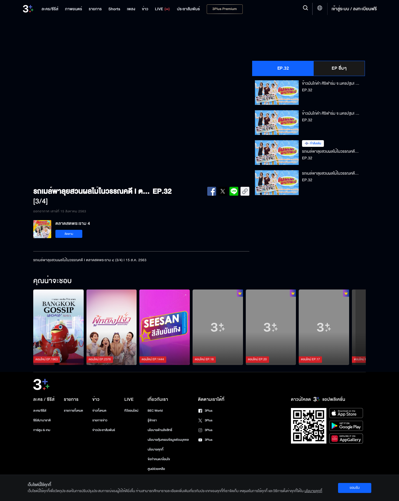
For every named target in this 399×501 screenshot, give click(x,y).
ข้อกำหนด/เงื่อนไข (159, 459)
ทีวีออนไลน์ (131, 410)
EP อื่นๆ (339, 68)
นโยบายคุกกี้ (155, 449)
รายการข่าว (99, 420)
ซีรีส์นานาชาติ (42, 420)
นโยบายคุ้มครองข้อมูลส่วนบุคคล (168, 439)
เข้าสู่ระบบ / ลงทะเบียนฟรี (354, 8)
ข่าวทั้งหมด (99, 410)
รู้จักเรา (152, 420)
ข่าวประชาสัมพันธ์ (103, 430)
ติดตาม (69, 233)
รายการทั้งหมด (73, 410)
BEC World (155, 410)
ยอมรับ (355, 487)
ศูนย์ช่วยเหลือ (156, 469)
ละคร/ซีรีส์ (39, 410)
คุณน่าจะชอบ (52, 281)
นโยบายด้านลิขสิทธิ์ (160, 430)
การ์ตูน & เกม (41, 430)
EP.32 (283, 68)
